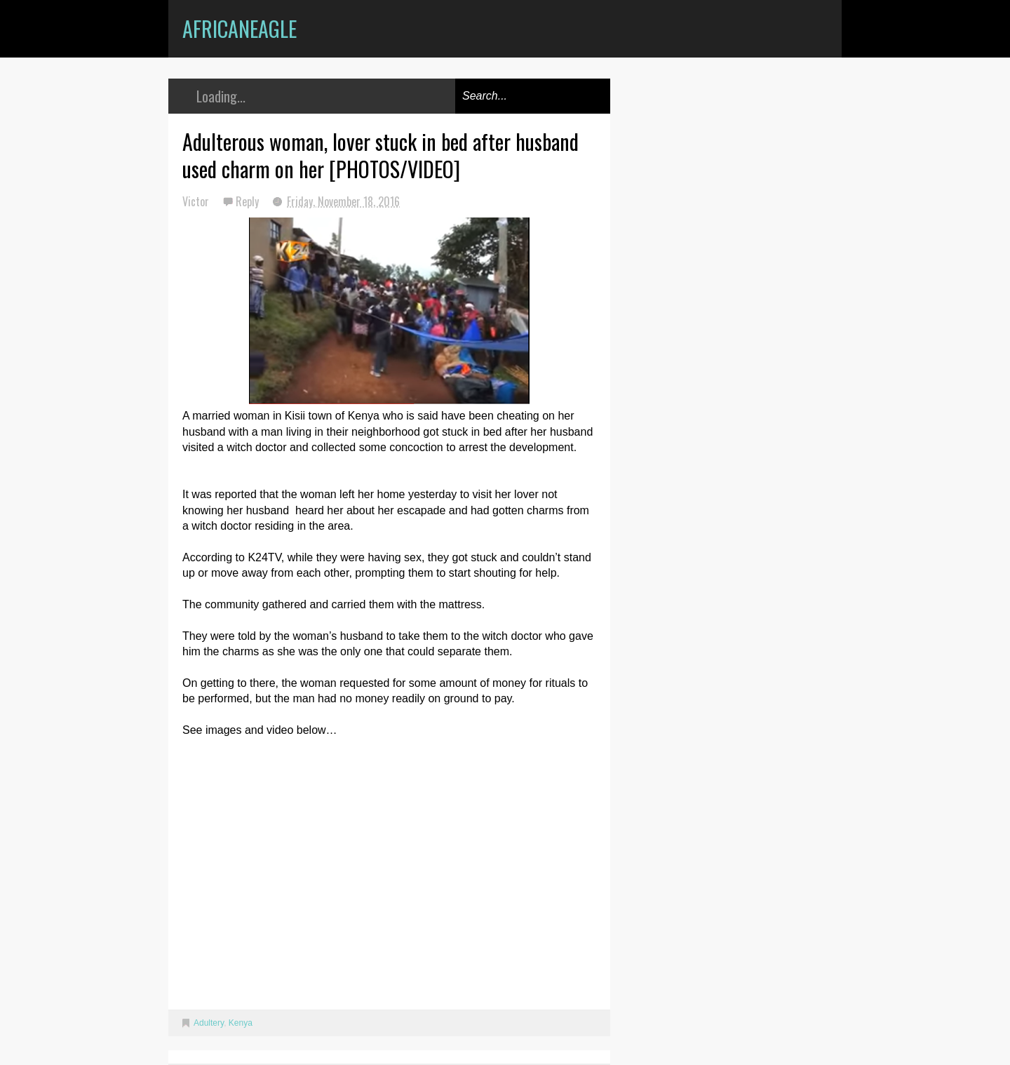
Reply (249, 201)
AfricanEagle (239, 28)
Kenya (240, 1023)
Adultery (209, 1023)
